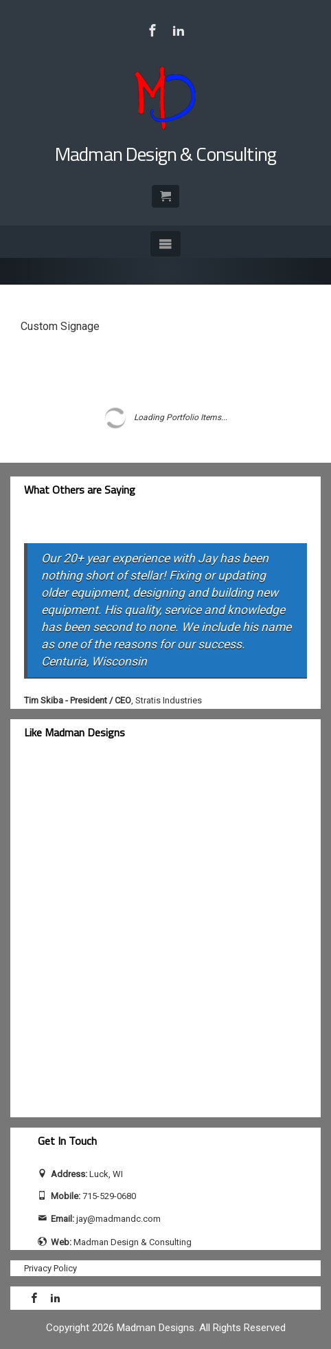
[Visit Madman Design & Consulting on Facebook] (152, 30)
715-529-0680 (109, 1196)
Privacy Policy (50, 1268)
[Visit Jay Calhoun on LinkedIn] (178, 30)
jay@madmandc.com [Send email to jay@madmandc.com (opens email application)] (118, 1219)
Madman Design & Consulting (165, 153)
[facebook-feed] (141, 937)
